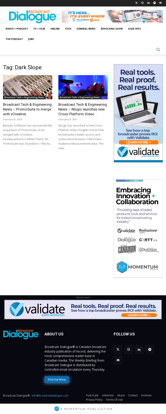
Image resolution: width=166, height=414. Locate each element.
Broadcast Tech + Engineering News (24, 97)
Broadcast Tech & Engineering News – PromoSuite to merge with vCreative (27, 109)
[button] (158, 49)
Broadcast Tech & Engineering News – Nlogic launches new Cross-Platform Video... (82, 109)
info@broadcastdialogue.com (50, 395)
